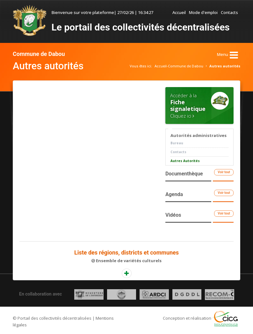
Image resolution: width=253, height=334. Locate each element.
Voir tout (224, 172)
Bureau (176, 143)
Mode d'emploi (203, 12)
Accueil (179, 12)
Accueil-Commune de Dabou (179, 66)
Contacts (229, 12)
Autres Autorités (185, 161)
